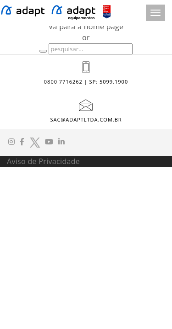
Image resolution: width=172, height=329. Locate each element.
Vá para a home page (86, 26)
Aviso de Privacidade (43, 161)
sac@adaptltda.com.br (86, 119)
